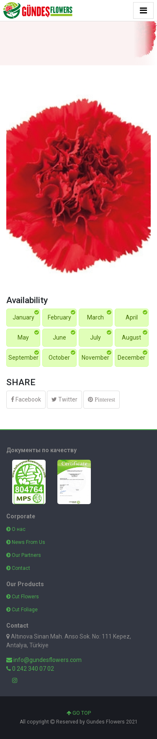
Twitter (64, 399)
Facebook (26, 399)
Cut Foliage (22, 610)
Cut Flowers (22, 597)
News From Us (25, 542)
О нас (16, 529)
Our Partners (23, 555)
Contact (18, 568)
